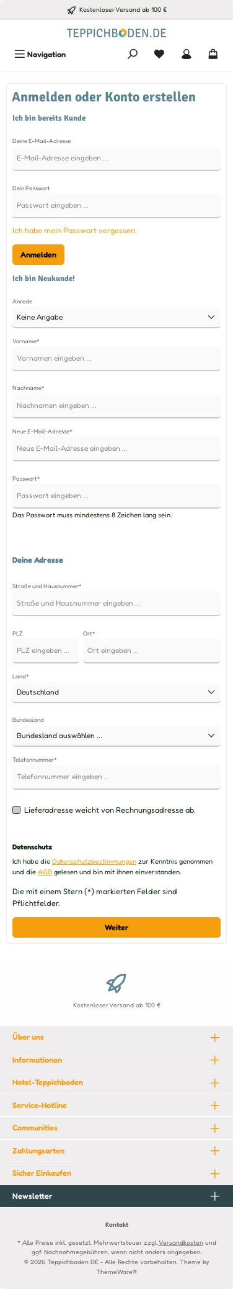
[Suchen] (132, 54)
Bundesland (28, 719)
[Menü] (40, 54)
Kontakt (116, 1224)
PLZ (17, 633)
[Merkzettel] (159, 54)
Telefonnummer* (34, 759)
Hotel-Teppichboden (47, 1082)
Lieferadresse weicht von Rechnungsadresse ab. (110, 810)
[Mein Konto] (186, 54)
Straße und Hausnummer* (47, 586)
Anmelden (38, 254)
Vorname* (26, 341)
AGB (45, 871)
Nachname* (28, 387)
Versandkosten (181, 1242)
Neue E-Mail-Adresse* (42, 431)
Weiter (116, 927)
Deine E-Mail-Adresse (41, 140)
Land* (20, 676)
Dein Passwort (31, 188)
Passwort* (26, 478)
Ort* (89, 633)
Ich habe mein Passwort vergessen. (74, 230)
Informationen (37, 1060)
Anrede (22, 301)
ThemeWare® (116, 1271)
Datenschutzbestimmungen (94, 861)
